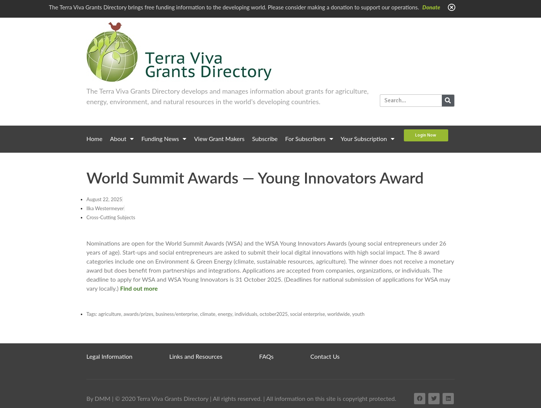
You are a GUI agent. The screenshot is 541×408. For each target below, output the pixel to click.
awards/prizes (138, 314)
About (122, 139)
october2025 (274, 314)
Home (94, 138)
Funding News (163, 139)
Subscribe (265, 138)
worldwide (338, 314)
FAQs (266, 356)
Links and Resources (195, 356)
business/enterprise (177, 314)
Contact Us (325, 356)
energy (225, 314)
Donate (431, 7)
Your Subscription (367, 139)
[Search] (448, 100)
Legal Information (109, 356)
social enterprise (307, 314)
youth (358, 314)
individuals (246, 314)
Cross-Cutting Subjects (110, 217)
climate (207, 314)
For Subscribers (309, 139)
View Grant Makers (219, 138)
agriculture (109, 314)
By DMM (98, 398)
